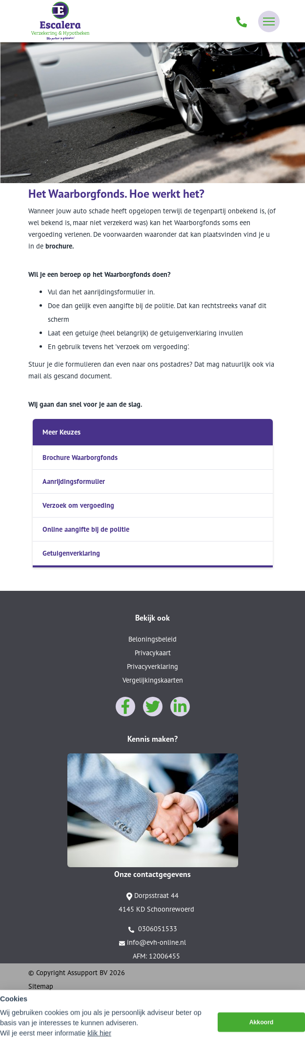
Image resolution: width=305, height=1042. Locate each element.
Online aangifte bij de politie (85, 529)
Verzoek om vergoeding (78, 505)
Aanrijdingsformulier (73, 481)
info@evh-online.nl (152, 942)
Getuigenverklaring (71, 553)
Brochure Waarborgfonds (80, 457)
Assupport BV (87, 972)
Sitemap (40, 986)
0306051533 (152, 929)
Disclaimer (44, 999)
